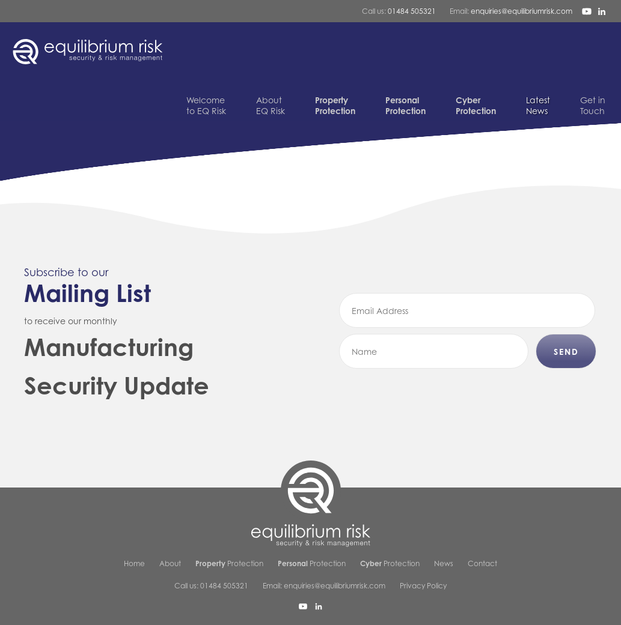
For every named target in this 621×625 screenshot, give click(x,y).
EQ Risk (270, 105)
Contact (482, 563)
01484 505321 (412, 11)
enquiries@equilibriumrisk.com (521, 11)
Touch (592, 105)
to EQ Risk (206, 105)
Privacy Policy (423, 585)
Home (134, 563)
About (170, 563)
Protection (229, 563)
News (538, 105)
